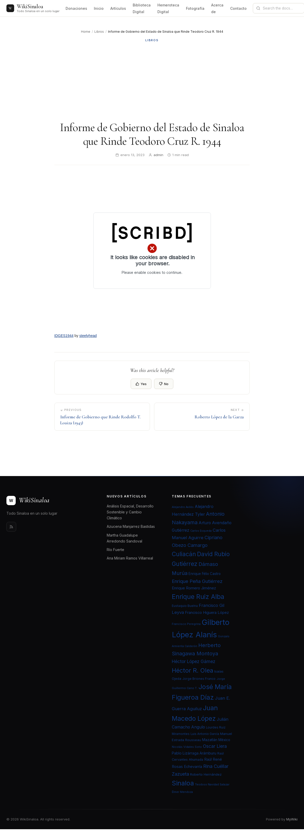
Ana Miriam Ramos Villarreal (130, 558)
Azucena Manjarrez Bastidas (131, 526)
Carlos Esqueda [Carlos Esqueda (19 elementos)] (201, 530)
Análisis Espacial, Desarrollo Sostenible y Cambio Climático (130, 512)
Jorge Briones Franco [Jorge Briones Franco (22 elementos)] (199, 679)
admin (158, 155)
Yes (141, 384)
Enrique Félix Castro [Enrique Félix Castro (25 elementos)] (205, 574)
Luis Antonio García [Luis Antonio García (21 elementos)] (205, 734)
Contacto (238, 8)
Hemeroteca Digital (168, 8)
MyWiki (292, 819)
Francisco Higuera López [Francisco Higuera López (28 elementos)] (207, 612)
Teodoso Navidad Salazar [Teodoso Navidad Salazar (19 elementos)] (212, 784)
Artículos (118, 8)
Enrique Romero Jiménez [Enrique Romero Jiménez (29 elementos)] (194, 588)
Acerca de (217, 8)
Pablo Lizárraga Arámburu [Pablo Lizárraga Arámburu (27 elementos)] (194, 753)
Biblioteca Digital (142, 8)
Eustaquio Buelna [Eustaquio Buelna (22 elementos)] (185, 606)
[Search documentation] (281, 8)
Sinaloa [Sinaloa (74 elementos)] (183, 783)
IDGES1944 (64, 336)
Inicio (99, 8)
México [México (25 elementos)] (224, 740)
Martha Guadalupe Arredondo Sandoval (124, 538)
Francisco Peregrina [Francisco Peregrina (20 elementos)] (186, 624)
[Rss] (11, 527)
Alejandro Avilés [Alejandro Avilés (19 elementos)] (183, 507)
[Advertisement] (152, 82)
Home (85, 31)
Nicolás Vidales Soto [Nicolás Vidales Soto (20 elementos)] (187, 747)
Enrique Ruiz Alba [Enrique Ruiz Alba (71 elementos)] (198, 596)
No (163, 384)
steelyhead (88, 336)
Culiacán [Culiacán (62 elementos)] (184, 554)
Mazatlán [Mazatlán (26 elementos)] (209, 740)
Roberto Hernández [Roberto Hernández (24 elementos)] (206, 774)
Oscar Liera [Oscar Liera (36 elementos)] (215, 746)
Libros (99, 31)
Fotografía (195, 8)
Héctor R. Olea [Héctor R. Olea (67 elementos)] (192, 670)
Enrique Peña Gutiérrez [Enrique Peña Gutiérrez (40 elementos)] (197, 581)
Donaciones (76, 8)
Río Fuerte (115, 549)
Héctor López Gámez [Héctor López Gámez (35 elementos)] (193, 661)
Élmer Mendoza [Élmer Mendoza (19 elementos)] (182, 792)
